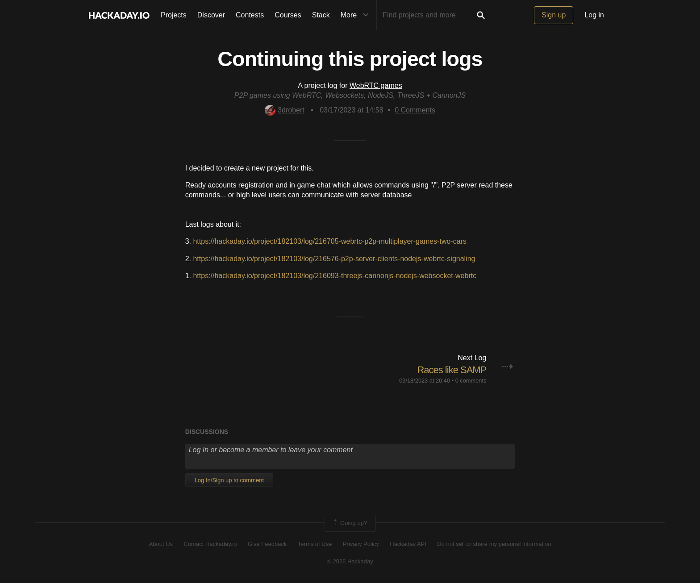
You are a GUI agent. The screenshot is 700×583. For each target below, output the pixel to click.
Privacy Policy (361, 544)
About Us (161, 544)
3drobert (284, 110)
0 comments (471, 380)
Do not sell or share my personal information (494, 544)
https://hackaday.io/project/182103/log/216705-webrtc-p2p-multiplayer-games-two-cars (329, 241)
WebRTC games (376, 85)
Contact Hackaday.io (210, 544)
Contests (250, 15)
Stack (321, 15)
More (357, 15)
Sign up (554, 15)
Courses (288, 15)
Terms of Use (315, 544)
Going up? (349, 523)
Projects (174, 15)
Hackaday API (408, 544)
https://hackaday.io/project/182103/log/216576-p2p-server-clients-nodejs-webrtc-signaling (334, 258)
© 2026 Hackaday (350, 561)
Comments (415, 110)
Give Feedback (267, 544)
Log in (594, 15)
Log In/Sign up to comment (229, 480)
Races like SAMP (451, 369)
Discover (211, 15)
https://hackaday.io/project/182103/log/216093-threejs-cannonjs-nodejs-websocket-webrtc (334, 275)
